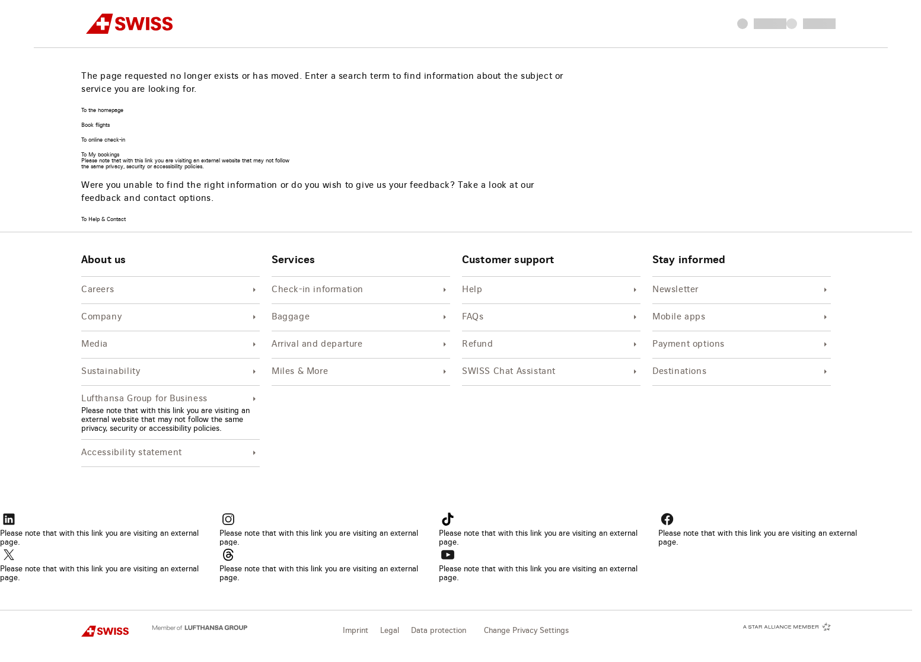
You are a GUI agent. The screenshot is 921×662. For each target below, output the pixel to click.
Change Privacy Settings (526, 630)
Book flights (95, 125)
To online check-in (103, 140)
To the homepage (102, 110)
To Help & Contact (103, 219)
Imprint (355, 630)
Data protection (438, 630)
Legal (389, 630)
